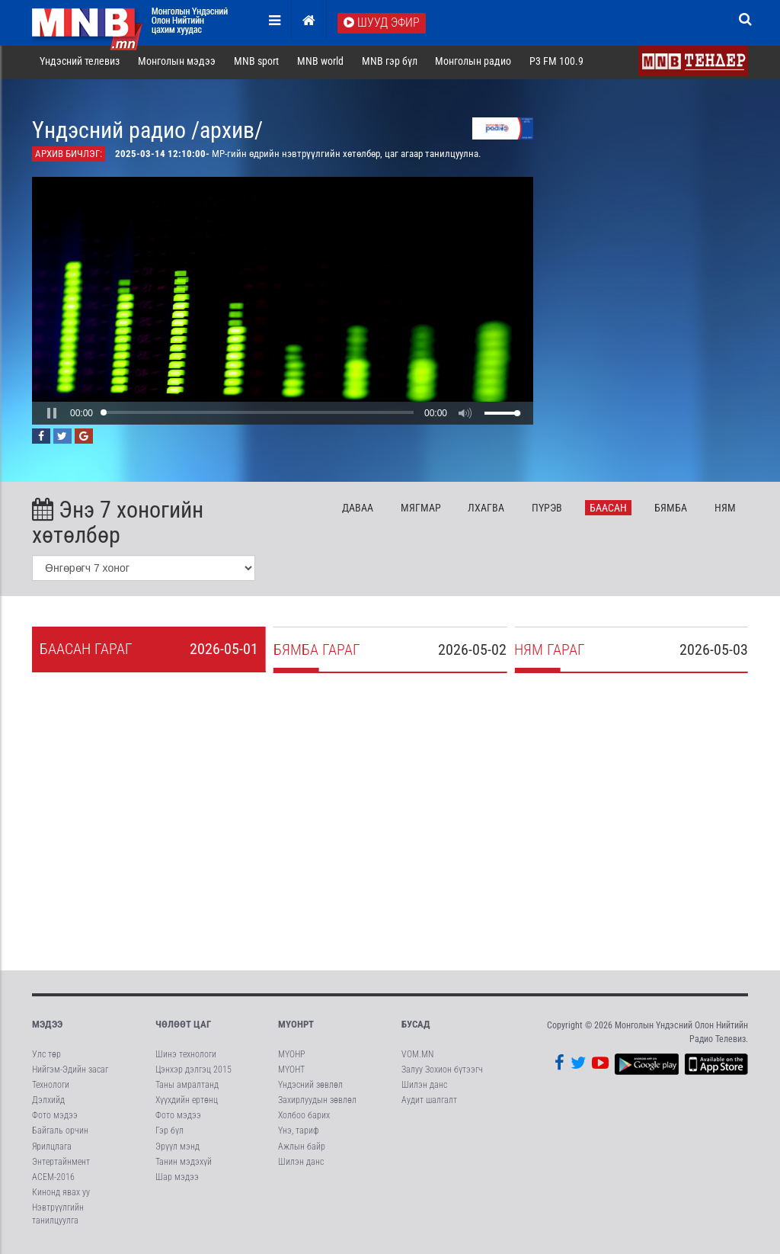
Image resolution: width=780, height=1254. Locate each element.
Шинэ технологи (185, 1057)
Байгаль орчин (60, 1134)
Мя (421, 511)
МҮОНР (291, 1057)
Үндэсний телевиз (80, 64)
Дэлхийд (48, 1103)
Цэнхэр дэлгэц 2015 (193, 1072)
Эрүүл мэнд (177, 1149)
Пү (547, 511)
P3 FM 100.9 (556, 64)
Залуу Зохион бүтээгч (442, 1072)
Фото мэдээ (55, 1119)
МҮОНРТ (296, 1028)
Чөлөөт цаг (183, 1028)
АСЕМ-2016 (53, 1180)
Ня (725, 511)
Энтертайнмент (61, 1164)
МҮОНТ (291, 1072)
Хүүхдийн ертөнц (186, 1103)
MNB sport (256, 64)
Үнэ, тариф (298, 1134)
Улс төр (46, 1057)
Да (357, 511)
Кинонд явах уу (61, 1195)
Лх (486, 511)
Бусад (415, 1028)
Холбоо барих (304, 1119)
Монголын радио (473, 64)
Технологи (50, 1087)
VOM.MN (417, 1057)
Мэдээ (47, 1028)
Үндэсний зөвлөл (310, 1087)
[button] (52, 416)
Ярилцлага (52, 1149)
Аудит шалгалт (429, 1103)
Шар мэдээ (177, 1180)
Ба (608, 511)
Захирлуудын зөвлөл (317, 1103)
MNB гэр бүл (389, 64)
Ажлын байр (301, 1149)
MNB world (320, 64)
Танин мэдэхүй (183, 1164)
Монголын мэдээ (177, 64)
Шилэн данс (301, 1164)
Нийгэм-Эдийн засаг (70, 1072)
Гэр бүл (169, 1134)
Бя (670, 511)
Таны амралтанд (187, 1087)
